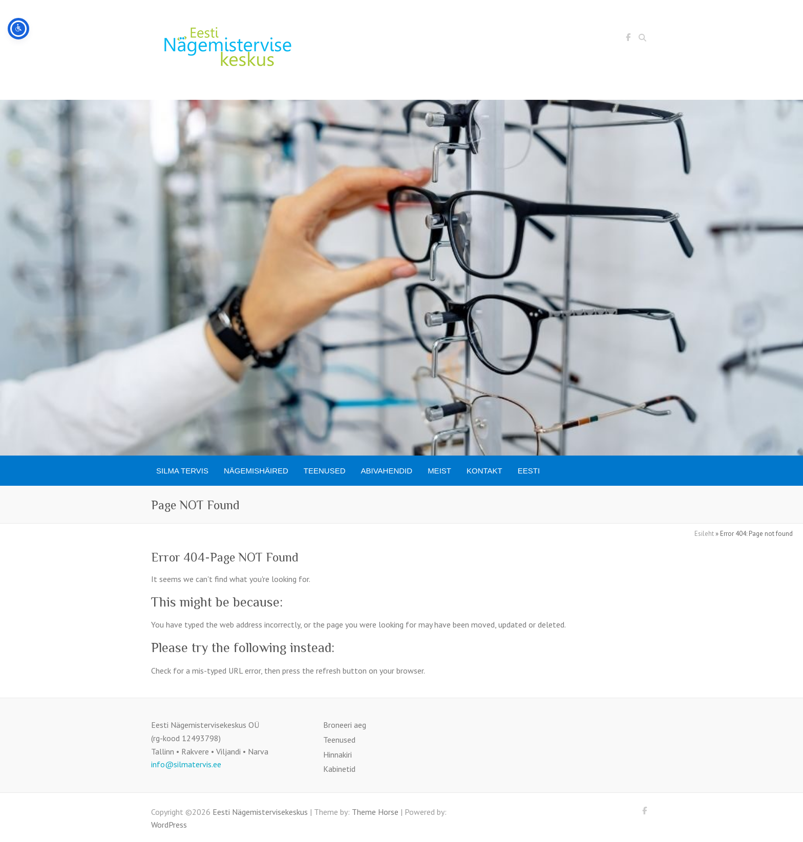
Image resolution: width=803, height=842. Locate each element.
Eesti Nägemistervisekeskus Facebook (628, 39)
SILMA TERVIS (182, 470)
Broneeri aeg (344, 725)
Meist (439, 470)
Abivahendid (387, 470)
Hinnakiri (337, 754)
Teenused (325, 470)
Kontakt (484, 470)
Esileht (704, 533)
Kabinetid (339, 769)
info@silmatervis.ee (186, 764)
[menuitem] (529, 471)
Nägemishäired (256, 470)
